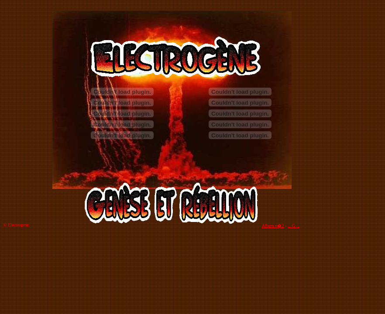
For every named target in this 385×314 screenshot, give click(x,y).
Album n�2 (273, 225)
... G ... (293, 225)
